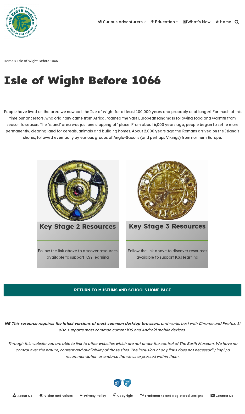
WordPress (50, 407)
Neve (9, 407)
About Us (22, 395)
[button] (145, 22)
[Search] (236, 22)
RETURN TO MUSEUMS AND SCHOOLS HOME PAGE (122, 290)
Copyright (123, 396)
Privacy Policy (92, 396)
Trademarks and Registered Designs (172, 396)
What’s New (197, 21)
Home (223, 21)
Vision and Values (56, 395)
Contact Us (221, 395)
